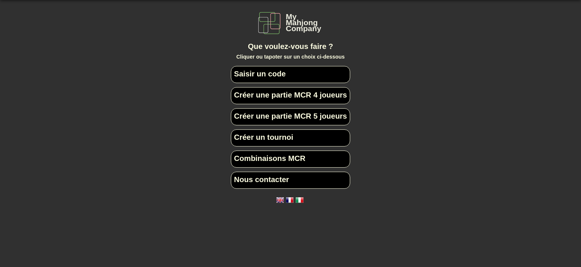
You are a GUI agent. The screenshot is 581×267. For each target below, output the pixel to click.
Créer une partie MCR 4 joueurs (290, 95)
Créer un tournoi (263, 137)
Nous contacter (261, 179)
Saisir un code (260, 74)
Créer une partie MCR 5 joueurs (290, 116)
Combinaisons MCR (270, 158)
